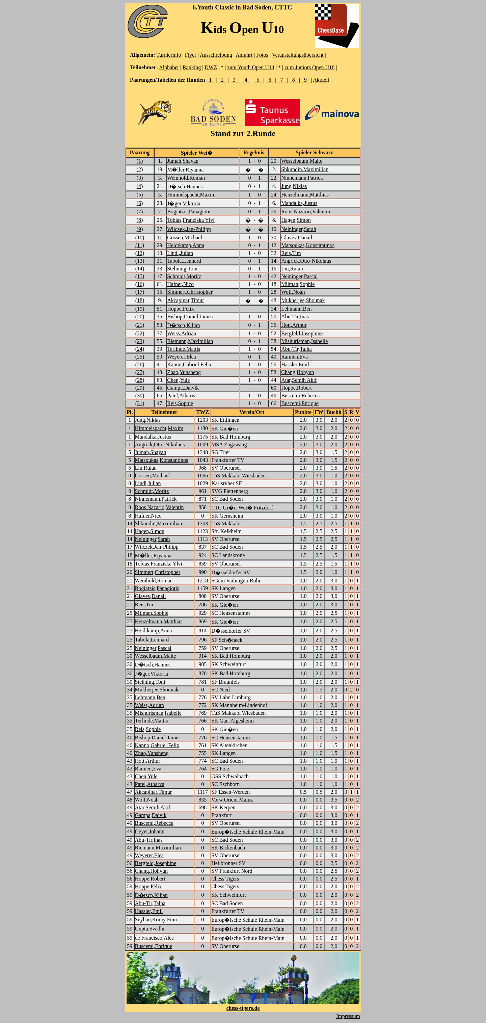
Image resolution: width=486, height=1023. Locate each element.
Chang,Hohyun (297, 372)
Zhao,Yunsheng (184, 372)
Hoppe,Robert (296, 388)
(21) (139, 325)
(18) (139, 300)
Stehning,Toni (182, 268)
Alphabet (169, 67)
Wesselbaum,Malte (301, 161)
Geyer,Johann (150, 831)
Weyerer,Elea (181, 357)
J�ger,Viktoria (183, 203)
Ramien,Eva (294, 357)
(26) (139, 364)
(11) (139, 245)
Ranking (192, 67)
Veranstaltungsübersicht (298, 55)
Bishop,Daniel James (190, 316)
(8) (140, 220)
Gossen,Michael (184, 237)
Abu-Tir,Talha (296, 349)
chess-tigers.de (243, 1008)
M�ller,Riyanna (185, 170)
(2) (140, 169)
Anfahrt (244, 55)
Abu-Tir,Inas (295, 316)
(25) (139, 357)
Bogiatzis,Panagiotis (189, 211)
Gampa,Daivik (183, 388)
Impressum (348, 1016)
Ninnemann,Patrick (302, 178)
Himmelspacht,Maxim (191, 195)
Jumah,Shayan (182, 161)
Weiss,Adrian (181, 333)
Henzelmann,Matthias (305, 195)
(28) (139, 380)
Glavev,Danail (296, 237)
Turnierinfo (168, 55)
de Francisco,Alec (154, 938)
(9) (140, 229)
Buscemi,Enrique (300, 403)
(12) (139, 253)
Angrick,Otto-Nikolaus (306, 261)
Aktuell (321, 80)
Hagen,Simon (296, 220)
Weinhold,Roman (186, 178)
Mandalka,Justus (299, 203)
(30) (139, 395)
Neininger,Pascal (299, 276)
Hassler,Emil (295, 364)
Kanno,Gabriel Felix (189, 364)
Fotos (262, 55)
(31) (139, 403)
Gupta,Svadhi (150, 929)
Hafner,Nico (180, 284)
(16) (139, 284)
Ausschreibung (216, 55)
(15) (139, 276)
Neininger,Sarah (298, 229)
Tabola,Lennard (184, 261)
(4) (140, 186)
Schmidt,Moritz (184, 276)
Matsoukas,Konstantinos (307, 245)
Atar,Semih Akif (299, 380)
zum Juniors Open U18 (309, 67)
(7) (140, 211)
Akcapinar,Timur (185, 300)
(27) (139, 372)
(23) (139, 341)
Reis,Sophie (180, 403)
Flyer (190, 55)
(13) (139, 261)
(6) (140, 203)
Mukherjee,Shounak (303, 300)
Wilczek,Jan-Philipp (189, 229)
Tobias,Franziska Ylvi (190, 220)
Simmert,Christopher (190, 292)
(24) (139, 349)
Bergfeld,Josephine (302, 333)
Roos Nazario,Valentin (305, 211)
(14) (139, 268)
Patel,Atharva (182, 395)
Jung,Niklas (294, 186)
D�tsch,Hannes (184, 186)
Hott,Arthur (293, 325)
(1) (140, 161)
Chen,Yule (178, 380)
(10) (139, 237)
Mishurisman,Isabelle (304, 341)
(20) (139, 316)
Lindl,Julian (180, 253)
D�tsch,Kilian (183, 325)
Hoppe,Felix (180, 309)
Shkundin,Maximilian (304, 169)
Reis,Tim (291, 253)
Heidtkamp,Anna (185, 245)
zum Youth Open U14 (250, 67)
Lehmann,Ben (296, 309)
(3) (140, 178)
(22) (139, 333)
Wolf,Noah (293, 292)
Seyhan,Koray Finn (156, 919)
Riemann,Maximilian (190, 341)
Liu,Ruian (292, 268)
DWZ (211, 67)
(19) (139, 309)
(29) (139, 388)
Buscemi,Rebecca (300, 395)
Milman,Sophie (298, 284)
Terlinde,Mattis (183, 349)
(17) (139, 292)
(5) (140, 195)
